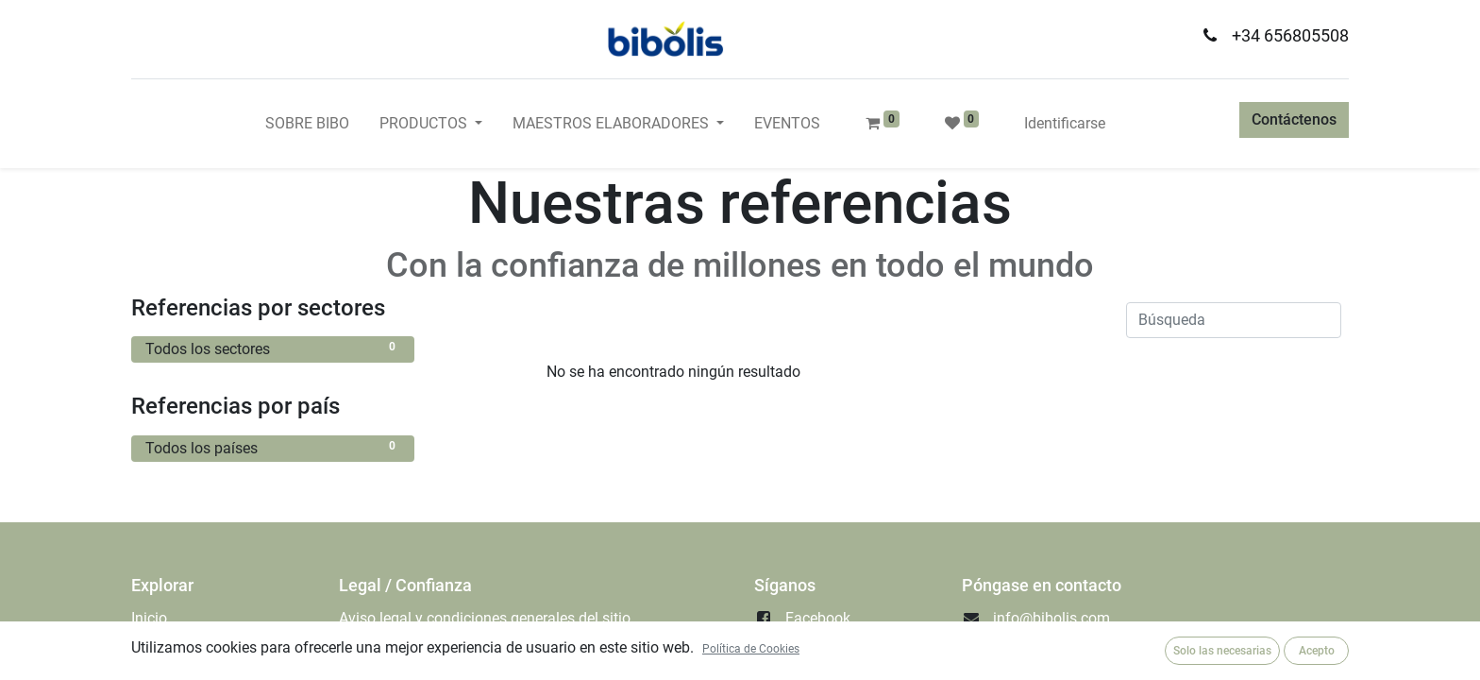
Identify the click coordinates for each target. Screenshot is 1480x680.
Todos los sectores (272, 348)
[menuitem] (307, 124)
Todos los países (272, 447)
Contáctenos (1294, 119)
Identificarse (1064, 123)
